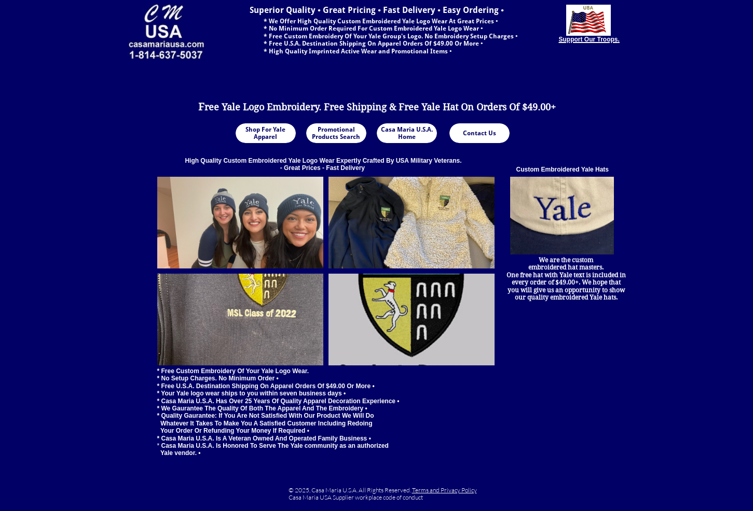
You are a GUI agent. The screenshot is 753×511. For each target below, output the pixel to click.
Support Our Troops (588, 39)
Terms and (426, 490)
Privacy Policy (459, 490)
